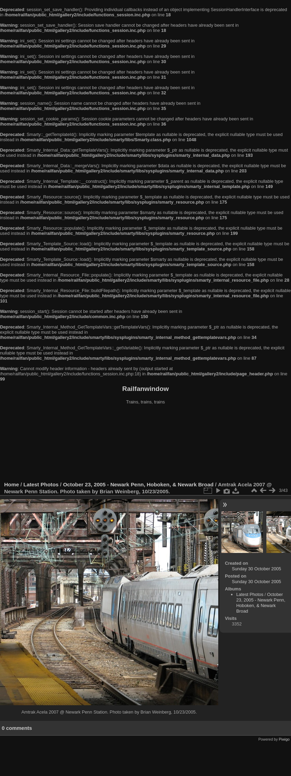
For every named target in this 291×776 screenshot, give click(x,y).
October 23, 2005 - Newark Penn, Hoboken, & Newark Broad (138, 484)
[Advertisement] (146, 443)
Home (11, 484)
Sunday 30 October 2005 (256, 568)
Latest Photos (41, 484)
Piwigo (284, 739)
